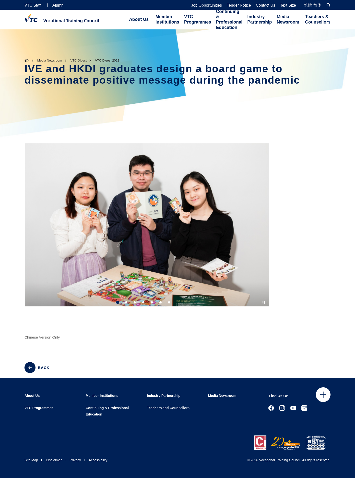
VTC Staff (32, 5)
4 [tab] (143, 302)
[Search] (329, 5)
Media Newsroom (288, 19)
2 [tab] (126, 302)
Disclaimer (54, 460)
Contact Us (265, 5)
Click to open (323, 394)
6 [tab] (160, 302)
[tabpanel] (146, 229)
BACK (43, 367)
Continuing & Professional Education (229, 19)
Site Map (31, 460)
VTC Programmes (197, 19)
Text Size (288, 5)
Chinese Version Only (42, 340)
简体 (317, 5)
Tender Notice (239, 5)
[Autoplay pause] (264, 302)
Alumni (58, 5)
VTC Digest (79, 60)
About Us (139, 19)
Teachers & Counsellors (318, 19)
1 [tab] (117, 302)
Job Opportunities (206, 5)
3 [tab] (135, 302)
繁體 (308, 5)
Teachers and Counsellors (168, 408)
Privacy (75, 460)
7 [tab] (169, 302)
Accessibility (98, 460)
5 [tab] (152, 302)
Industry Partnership (259, 19)
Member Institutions (167, 19)
